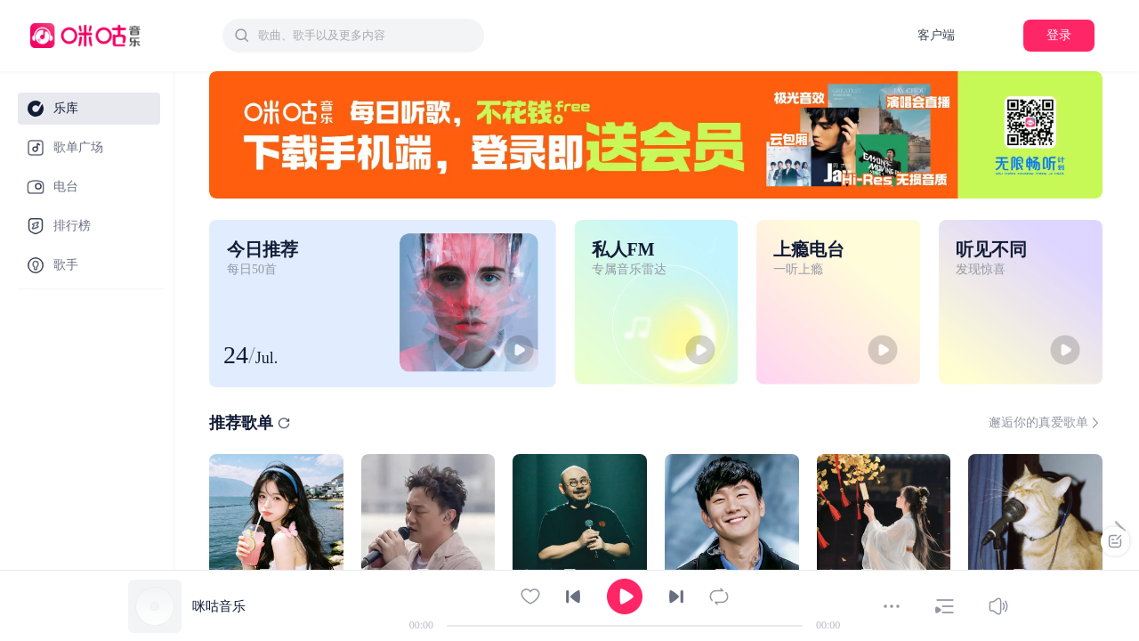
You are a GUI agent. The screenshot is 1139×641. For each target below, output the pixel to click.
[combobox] (353, 36)
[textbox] (365, 35)
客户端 (936, 35)
